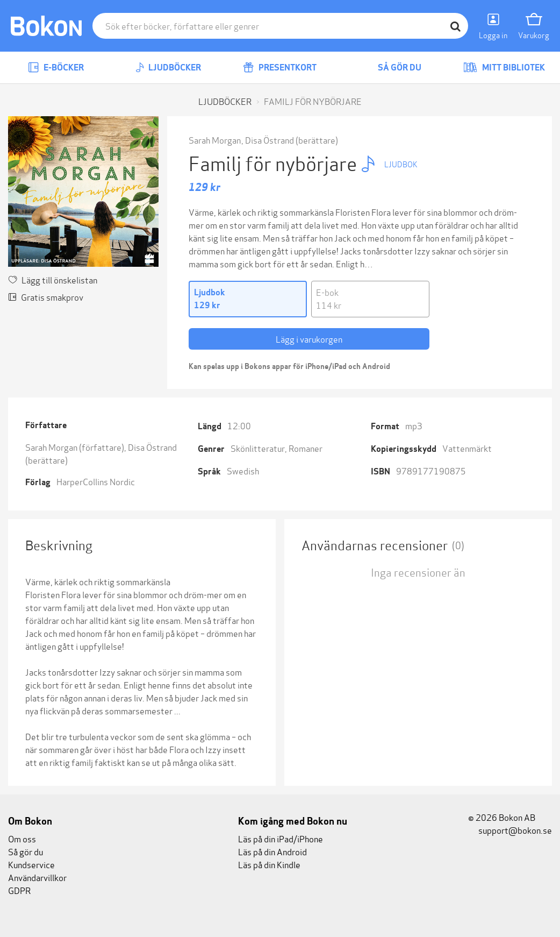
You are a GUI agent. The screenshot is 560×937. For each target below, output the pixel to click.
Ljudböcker (168, 67)
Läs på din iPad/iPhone (280, 838)
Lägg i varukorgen (309, 338)
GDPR (19, 890)
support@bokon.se (510, 830)
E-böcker (56, 67)
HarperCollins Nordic (95, 481)
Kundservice (31, 864)
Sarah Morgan (215, 139)
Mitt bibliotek (504, 67)
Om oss (22, 838)
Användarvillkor (37, 877)
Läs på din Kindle (269, 864)
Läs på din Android (272, 851)
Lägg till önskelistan (52, 279)
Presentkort (280, 67)
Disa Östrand (269, 139)
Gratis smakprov (45, 296)
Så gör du (391, 67)
